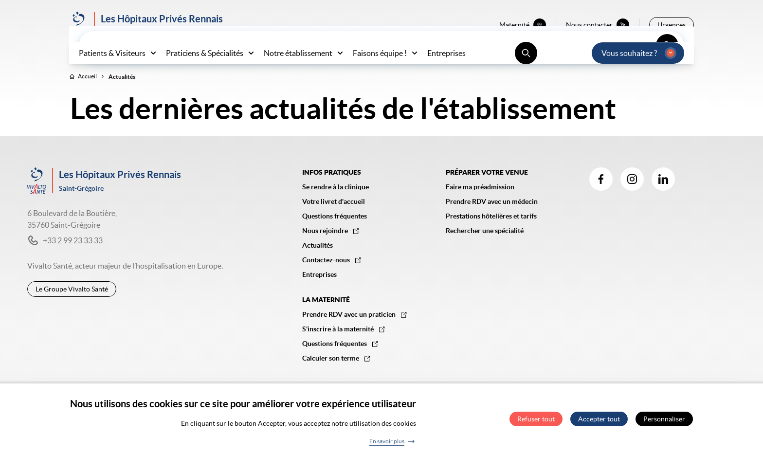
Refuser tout (536, 422)
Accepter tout (599, 422)
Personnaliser (664, 422)
